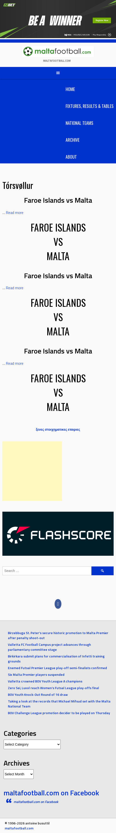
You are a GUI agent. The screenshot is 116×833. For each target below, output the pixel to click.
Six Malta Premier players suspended (36, 674)
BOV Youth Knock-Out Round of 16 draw (38, 694)
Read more (14, 212)
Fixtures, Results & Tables (90, 106)
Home (70, 89)
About (71, 157)
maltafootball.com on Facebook (51, 792)
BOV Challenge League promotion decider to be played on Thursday (59, 712)
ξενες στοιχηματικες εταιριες (58, 429)
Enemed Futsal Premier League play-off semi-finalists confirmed (57, 667)
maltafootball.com (57, 61)
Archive (72, 140)
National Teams (79, 123)
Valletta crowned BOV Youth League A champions (45, 681)
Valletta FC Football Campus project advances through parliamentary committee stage (49, 647)
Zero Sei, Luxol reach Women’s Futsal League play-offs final (53, 687)
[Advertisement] (32, 471)
